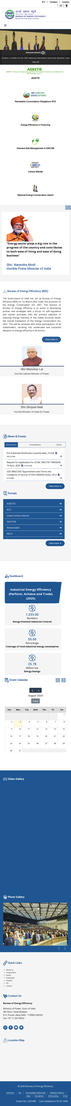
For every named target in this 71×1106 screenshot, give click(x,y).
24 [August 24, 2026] (20, 743)
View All (35, 62)
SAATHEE (34, 521)
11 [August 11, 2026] (29, 729)
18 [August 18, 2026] (29, 736)
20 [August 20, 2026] (46, 736)
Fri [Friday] (53, 709)
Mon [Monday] (18, 709)
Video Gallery (16, 779)
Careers (65, 2)
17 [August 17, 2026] (20, 736)
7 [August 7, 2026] (55, 721)
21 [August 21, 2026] (55, 736)
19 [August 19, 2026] (37, 736)
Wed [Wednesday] (35, 709)
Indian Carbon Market (34, 515)
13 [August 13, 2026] (46, 729)
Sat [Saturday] (61, 709)
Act (20, 1092)
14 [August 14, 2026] (55, 729)
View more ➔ (55, 486)
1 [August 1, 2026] (64, 714)
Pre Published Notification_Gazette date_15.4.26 (34, 455)
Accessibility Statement (36, 1092)
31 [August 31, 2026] (20, 750)
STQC (65, 1096)
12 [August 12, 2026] (37, 729)
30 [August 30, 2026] (11, 750)
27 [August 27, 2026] (46, 743)
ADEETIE (34, 503)
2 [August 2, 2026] (11, 721)
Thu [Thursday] (44, 709)
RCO (34, 509)
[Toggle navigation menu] (5, 25)
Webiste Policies (57, 1092)
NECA (34, 533)
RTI (44, 2)
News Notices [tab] (64, 445)
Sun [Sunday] (9, 709)
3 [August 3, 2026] (20, 721)
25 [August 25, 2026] (29, 743)
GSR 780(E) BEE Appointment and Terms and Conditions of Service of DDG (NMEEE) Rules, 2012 (34, 475)
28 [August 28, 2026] (55, 743)
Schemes (10, 1092)
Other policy (53, 1096)
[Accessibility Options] (66, 5)
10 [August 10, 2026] (20, 729)
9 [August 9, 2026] (11, 729)
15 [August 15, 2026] (64, 729)
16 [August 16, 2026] (11, 736)
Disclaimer (39, 1096)
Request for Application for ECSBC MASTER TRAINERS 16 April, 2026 (34, 464)
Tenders (54, 2)
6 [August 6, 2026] (46, 721)
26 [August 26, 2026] (37, 743)
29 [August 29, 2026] (64, 743)
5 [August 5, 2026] (37, 721)
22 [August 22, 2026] (64, 736)
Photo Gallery (16, 897)
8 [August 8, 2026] (64, 721)
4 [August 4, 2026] (29, 721)
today (35, 701)
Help (28, 1096)
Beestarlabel (34, 527)
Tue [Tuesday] (27, 709)
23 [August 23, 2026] (11, 743)
